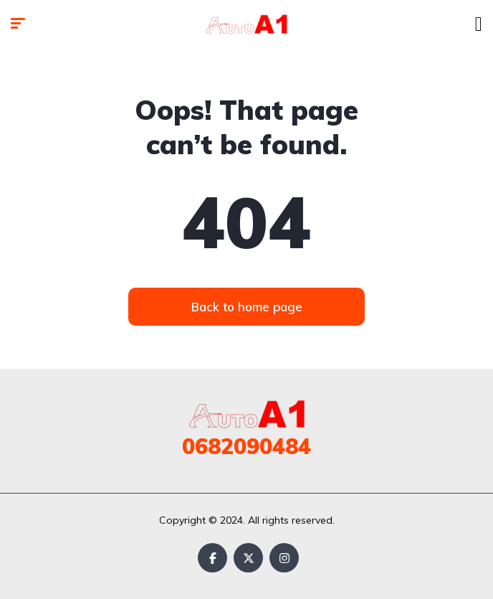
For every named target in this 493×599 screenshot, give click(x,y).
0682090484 (246, 446)
